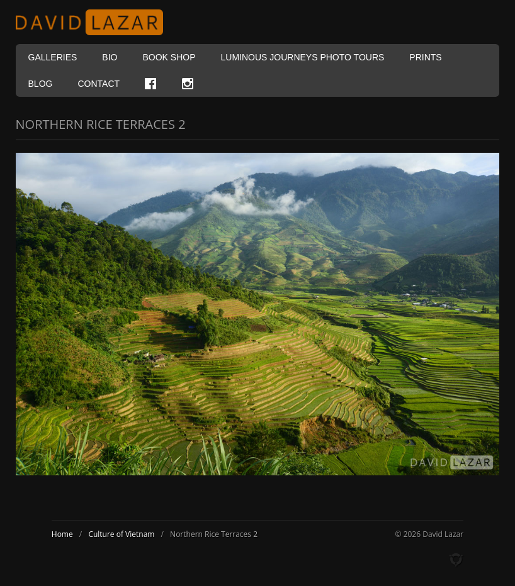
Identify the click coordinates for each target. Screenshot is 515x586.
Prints (425, 57)
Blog (40, 84)
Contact (98, 84)
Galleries (52, 57)
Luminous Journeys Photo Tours (303, 57)
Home (62, 534)
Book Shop (168, 57)
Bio (109, 57)
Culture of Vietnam (121, 534)
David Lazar (94, 22)
